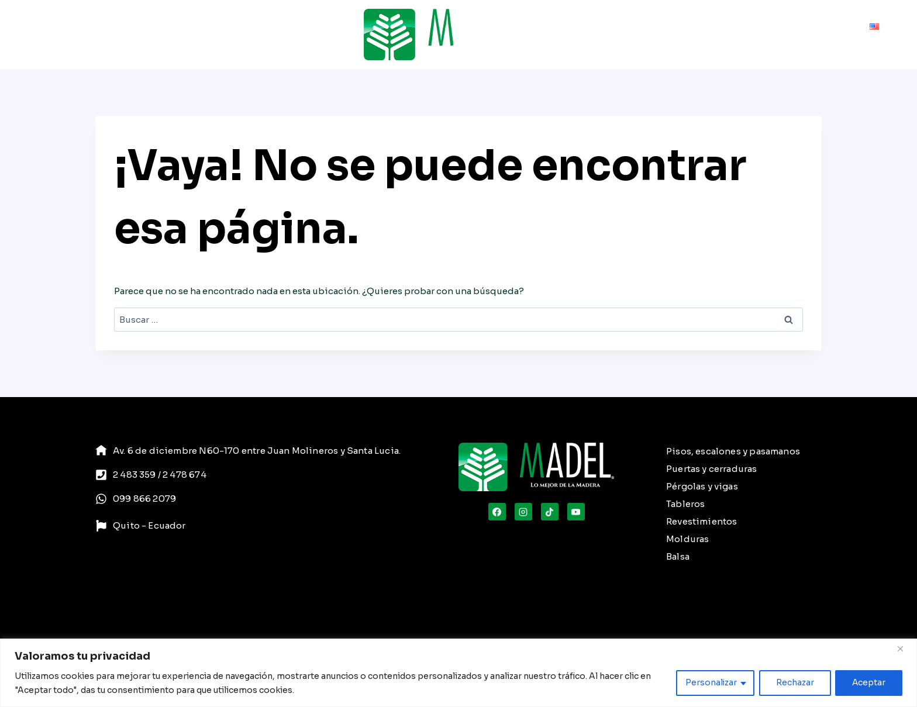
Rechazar (794, 683)
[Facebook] (497, 511)
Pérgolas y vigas (702, 486)
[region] (458, 673)
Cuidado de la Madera (637, 34)
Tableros (685, 503)
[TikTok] (550, 511)
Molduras (687, 538)
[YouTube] (576, 511)
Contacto (838, 34)
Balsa (678, 556)
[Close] (905, 649)
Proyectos (206, 34)
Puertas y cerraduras (711, 468)
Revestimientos (701, 521)
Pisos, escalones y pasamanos (733, 451)
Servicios (152, 34)
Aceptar (868, 683)
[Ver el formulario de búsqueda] (543, 35)
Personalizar (710, 683)
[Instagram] (523, 511)
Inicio (41, 34)
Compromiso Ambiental (752, 34)
